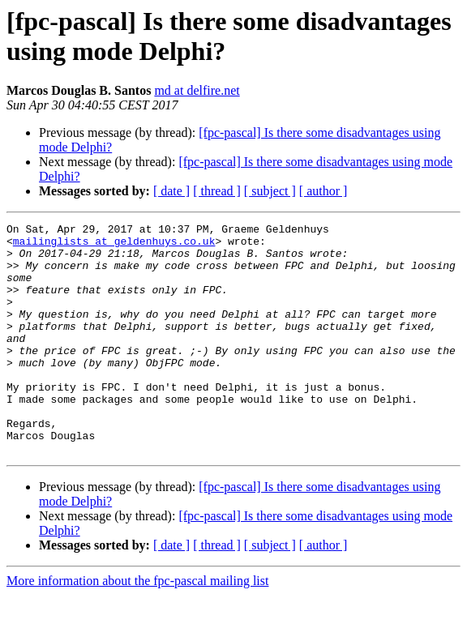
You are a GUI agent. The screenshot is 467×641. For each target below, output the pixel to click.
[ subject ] (270, 191)
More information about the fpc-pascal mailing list (137, 627)
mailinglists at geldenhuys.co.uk (114, 245)
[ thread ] (217, 191)
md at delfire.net (196, 90)
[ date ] (171, 191)
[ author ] (323, 191)
